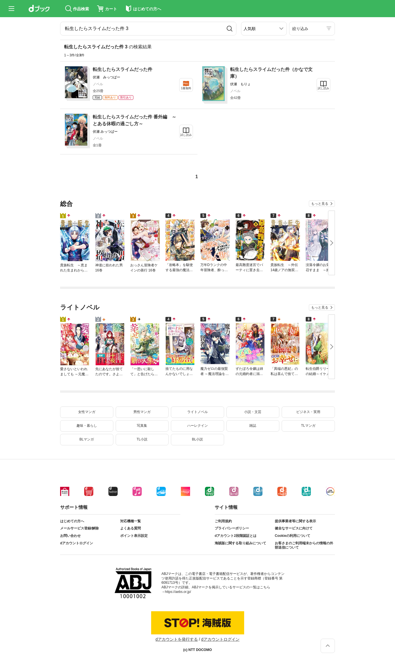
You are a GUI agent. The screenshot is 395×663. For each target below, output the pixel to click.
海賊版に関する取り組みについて (240, 543)
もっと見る (319, 204)
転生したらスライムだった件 (122, 69)
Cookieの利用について (292, 536)
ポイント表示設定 (134, 536)
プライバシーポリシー (232, 528)
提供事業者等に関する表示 (295, 521)
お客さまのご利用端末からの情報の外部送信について (304, 545)
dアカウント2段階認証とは (235, 536)
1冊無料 (186, 88)
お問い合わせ (70, 536)
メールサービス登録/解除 (79, 528)
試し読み (323, 88)
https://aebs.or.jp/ (178, 592)
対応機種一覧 (130, 521)
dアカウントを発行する (176, 639)
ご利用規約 (223, 521)
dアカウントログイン (76, 543)
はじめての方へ (72, 521)
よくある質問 (130, 528)
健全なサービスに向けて (294, 528)
